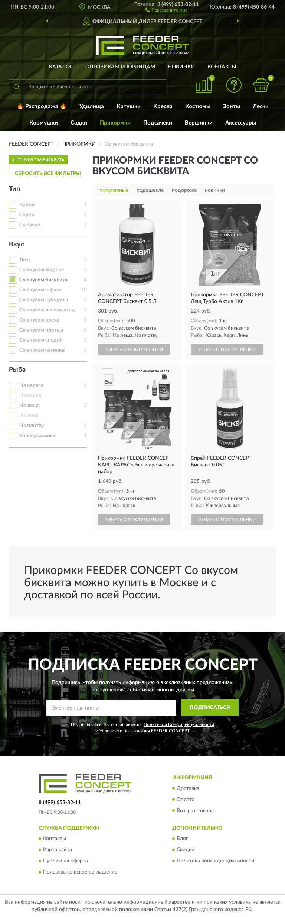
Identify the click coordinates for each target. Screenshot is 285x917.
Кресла (163, 106)
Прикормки (115, 123)
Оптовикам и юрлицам (120, 67)
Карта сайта (57, 849)
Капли (27, 204)
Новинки (181, 67)
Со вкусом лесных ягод (47, 310)
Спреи (26, 214)
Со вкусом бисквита (43, 279)
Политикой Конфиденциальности (179, 724)
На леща (29, 405)
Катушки (129, 106)
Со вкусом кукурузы (43, 300)
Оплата (185, 799)
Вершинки (199, 123)
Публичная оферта (65, 860)
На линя (29, 415)
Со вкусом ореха (39, 320)
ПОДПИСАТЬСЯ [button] (210, 707)
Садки (79, 123)
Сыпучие (29, 224)
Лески (261, 106)
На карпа (30, 395)
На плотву (31, 425)
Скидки (185, 849)
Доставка (188, 788)
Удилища (91, 106)
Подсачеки (157, 123)
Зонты (231, 106)
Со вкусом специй (41, 340)
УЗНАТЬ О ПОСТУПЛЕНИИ (134, 349)
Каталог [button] (61, 67)
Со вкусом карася (40, 290)
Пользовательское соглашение (80, 872)
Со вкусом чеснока (42, 350)
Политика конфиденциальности (215, 860)
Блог (182, 838)
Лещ (24, 259)
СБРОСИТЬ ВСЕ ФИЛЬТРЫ (48, 173)
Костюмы (197, 106)
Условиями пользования (124, 731)
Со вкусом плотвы (41, 330)
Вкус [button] (16, 244)
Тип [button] (14, 189)
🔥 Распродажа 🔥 (42, 106)
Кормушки (43, 123)
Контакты (221, 67)
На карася (31, 385)
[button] (166, 9)
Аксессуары (240, 123)
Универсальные (37, 435)
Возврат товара (195, 810)
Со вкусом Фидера (41, 269)
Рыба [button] (17, 370)
